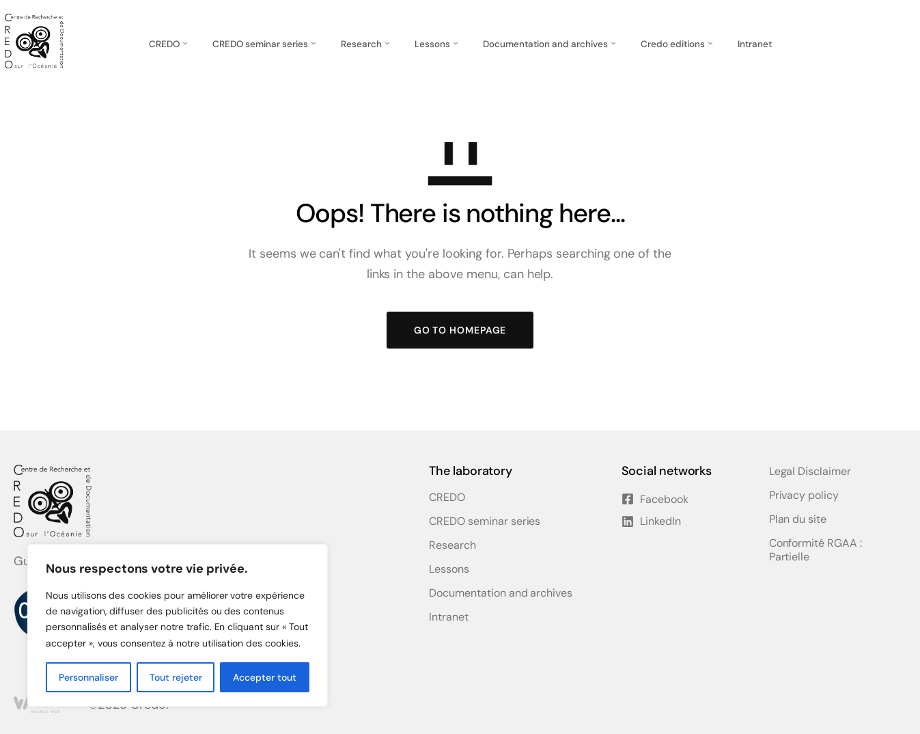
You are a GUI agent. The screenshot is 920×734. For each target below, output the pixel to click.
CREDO (164, 44)
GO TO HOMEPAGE (460, 330)
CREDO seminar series (260, 44)
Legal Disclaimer (810, 471)
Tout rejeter (176, 677)
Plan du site (798, 519)
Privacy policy (804, 495)
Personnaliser (88, 677)
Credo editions (673, 44)
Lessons (432, 44)
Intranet (755, 44)
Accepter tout (264, 677)
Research (361, 44)
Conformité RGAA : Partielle (815, 550)
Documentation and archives (545, 44)
